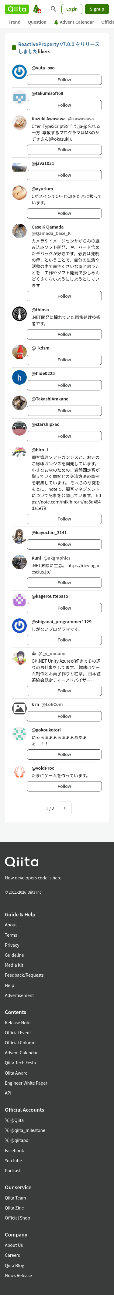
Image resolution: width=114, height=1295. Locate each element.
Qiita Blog (14, 1265)
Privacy (12, 945)
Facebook (14, 1150)
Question (37, 22)
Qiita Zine (14, 1208)
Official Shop (17, 1218)
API (8, 1093)
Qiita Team (15, 1198)
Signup (97, 9)
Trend (14, 22)
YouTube (13, 1160)
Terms (11, 935)
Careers (12, 1255)
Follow (64, 79)
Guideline (14, 955)
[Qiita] (17, 9)
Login (72, 9)
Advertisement (19, 995)
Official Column (20, 1042)
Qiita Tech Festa (20, 1062)
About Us (14, 1245)
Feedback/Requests (24, 975)
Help (9, 985)
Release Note (17, 1022)
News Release (18, 1275)
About (11, 925)
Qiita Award (16, 1073)
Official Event (18, 1032)
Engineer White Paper (26, 1083)
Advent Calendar (74, 22)
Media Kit (14, 965)
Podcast (13, 1170)
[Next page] (65, 808)
